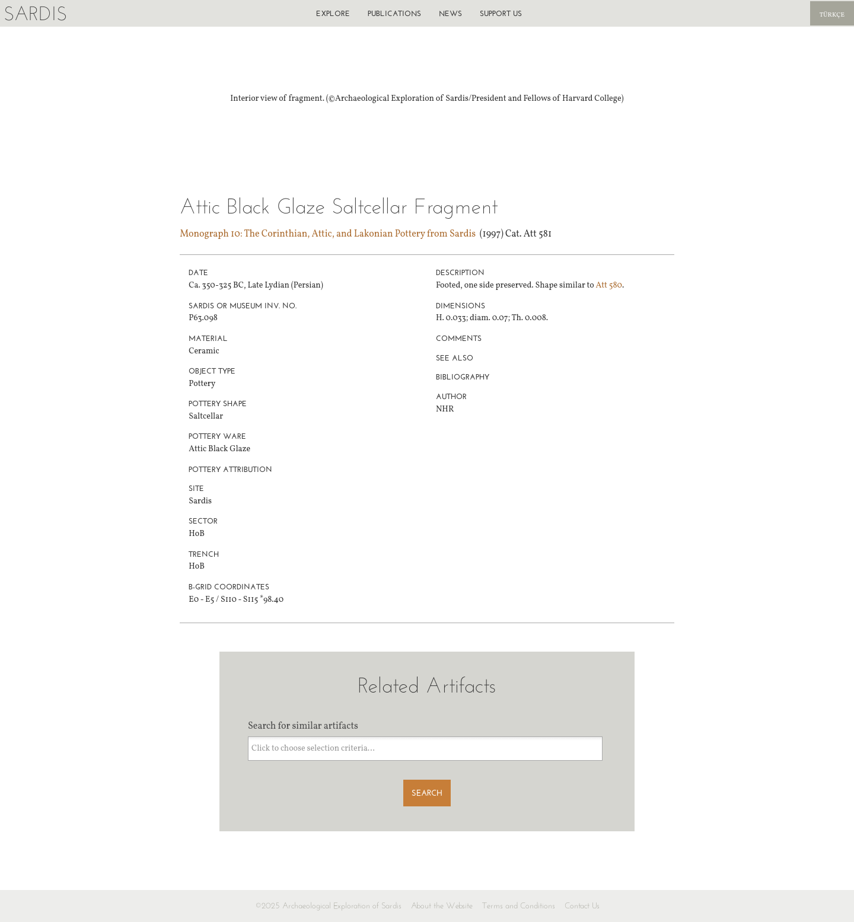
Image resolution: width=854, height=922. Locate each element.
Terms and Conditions (518, 906)
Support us (501, 13)
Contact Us (582, 906)
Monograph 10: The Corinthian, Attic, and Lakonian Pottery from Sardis (328, 234)
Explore (333, 13)
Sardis (35, 13)
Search (427, 793)
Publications (394, 13)
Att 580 (609, 285)
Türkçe (832, 15)
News (450, 13)
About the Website (442, 906)
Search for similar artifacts (303, 726)
